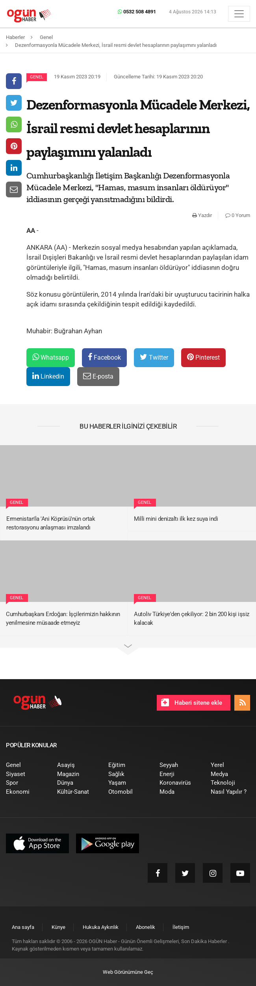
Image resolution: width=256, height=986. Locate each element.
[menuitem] (25, 765)
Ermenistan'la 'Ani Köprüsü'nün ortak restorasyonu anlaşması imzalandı (50, 523)
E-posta (98, 376)
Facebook (104, 357)
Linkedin (48, 376)
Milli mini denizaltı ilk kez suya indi (176, 518)
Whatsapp (50, 357)
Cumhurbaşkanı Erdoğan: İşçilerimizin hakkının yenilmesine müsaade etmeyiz (63, 619)
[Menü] (239, 14)
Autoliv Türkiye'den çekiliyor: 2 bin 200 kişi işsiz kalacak (191, 619)
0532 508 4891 (137, 12)
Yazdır (202, 215)
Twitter (154, 357)
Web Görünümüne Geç (128, 972)
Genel (36, 77)
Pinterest (203, 357)
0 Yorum (237, 215)
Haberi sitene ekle (191, 702)
